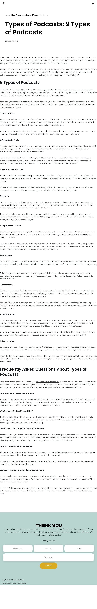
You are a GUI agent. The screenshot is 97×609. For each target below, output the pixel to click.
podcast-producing (17, 515)
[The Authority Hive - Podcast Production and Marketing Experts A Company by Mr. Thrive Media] (4, 3)
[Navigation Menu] (92, 3)
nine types (15, 421)
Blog (13, 15)
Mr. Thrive (71, 70)
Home (7, 15)
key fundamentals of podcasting (51, 400)
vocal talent (80, 512)
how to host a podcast (55, 70)
